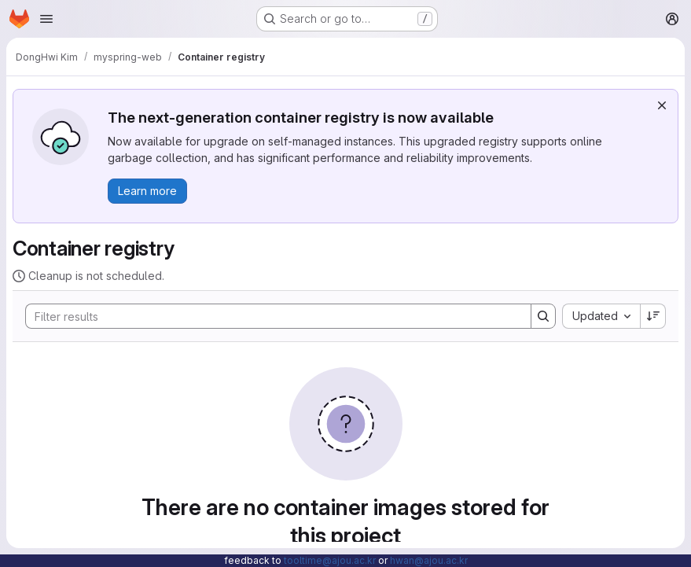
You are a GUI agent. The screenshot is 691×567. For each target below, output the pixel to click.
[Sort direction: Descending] (653, 316)
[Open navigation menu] (46, 18)
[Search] (270, 316)
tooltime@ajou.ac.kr (330, 560)
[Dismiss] (661, 105)
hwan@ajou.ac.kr (429, 560)
